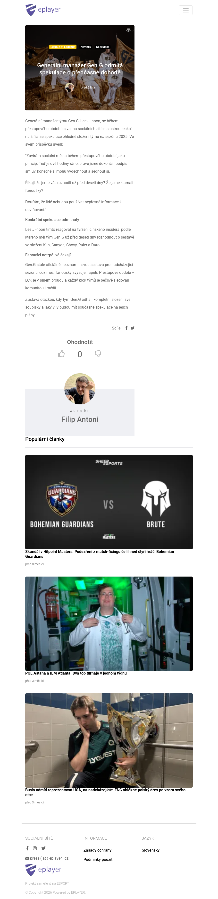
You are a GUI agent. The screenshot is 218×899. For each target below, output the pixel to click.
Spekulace (102, 47)
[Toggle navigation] (186, 10)
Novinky (86, 47)
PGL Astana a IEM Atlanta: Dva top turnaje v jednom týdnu (76, 673)
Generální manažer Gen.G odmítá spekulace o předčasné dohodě (80, 69)
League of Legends (62, 47)
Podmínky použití (98, 859)
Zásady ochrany (97, 850)
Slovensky (150, 850)
